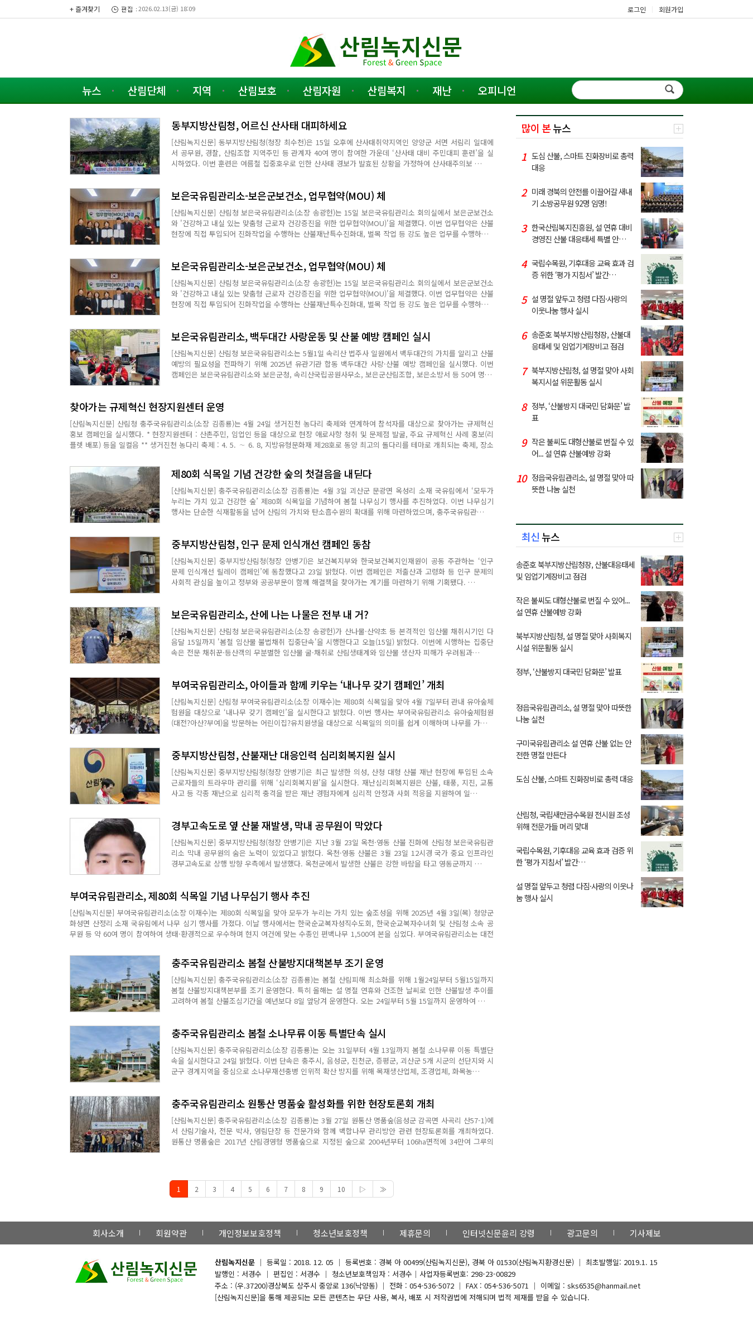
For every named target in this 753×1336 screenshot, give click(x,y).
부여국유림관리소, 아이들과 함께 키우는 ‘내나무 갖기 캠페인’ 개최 (308, 684)
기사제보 (645, 1233)
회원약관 (171, 1233)
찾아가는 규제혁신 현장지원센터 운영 (147, 406)
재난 (441, 90)
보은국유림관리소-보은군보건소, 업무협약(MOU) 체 (278, 195)
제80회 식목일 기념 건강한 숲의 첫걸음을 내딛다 (271, 473)
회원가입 (671, 9)
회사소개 (108, 1233)
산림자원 (322, 90)
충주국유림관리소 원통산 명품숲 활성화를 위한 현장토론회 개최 (303, 1103)
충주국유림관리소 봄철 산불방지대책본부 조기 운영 (277, 962)
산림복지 (387, 90)
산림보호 (257, 90)
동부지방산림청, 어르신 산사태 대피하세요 (259, 125)
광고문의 (582, 1233)
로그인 (637, 9)
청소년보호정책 (340, 1233)
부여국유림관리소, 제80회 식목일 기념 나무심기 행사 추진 (190, 895)
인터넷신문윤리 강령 (498, 1233)
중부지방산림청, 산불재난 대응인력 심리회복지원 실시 (283, 755)
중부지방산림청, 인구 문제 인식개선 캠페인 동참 (270, 544)
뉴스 (91, 90)
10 (341, 1189)
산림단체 (147, 90)
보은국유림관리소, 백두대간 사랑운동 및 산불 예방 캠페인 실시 (301, 336)
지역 (201, 90)
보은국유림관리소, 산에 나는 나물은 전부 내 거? (270, 614)
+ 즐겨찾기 (85, 8)
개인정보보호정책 (250, 1233)
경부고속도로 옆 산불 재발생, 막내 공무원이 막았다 (276, 825)
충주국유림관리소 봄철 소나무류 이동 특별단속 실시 (279, 1033)
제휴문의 (415, 1233)
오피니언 (497, 90)
